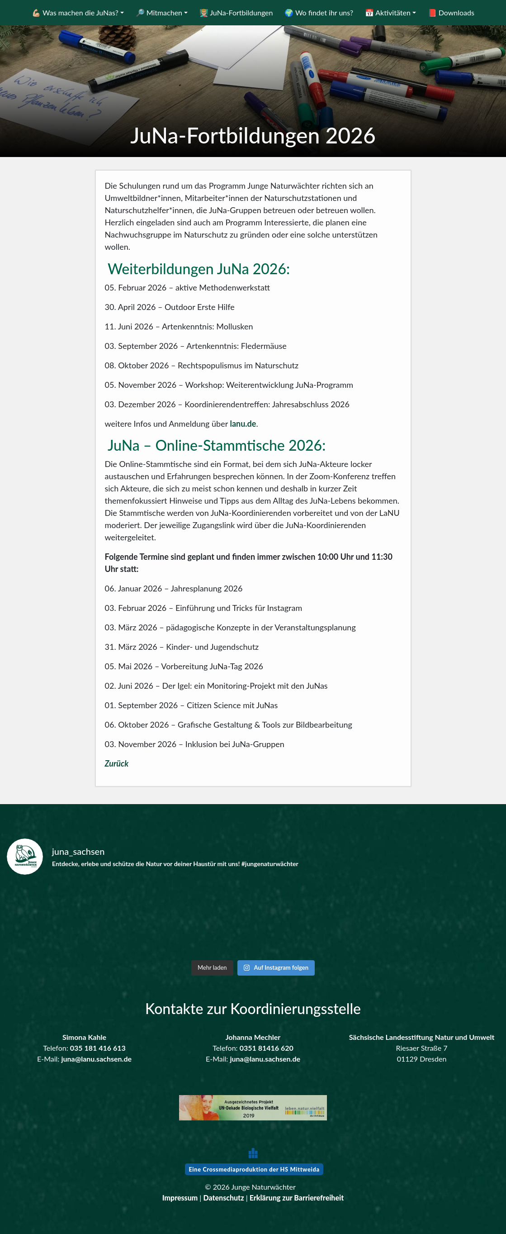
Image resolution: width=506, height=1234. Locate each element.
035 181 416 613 (98, 1047)
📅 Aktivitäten (388, 12)
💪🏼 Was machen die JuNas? (75, 12)
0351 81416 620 (266, 1047)
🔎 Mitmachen (159, 12)
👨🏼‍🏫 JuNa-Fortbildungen (236, 12)
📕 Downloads (451, 12)
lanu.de (243, 424)
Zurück (117, 763)
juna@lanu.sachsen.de (96, 1058)
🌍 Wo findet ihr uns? (318, 12)
